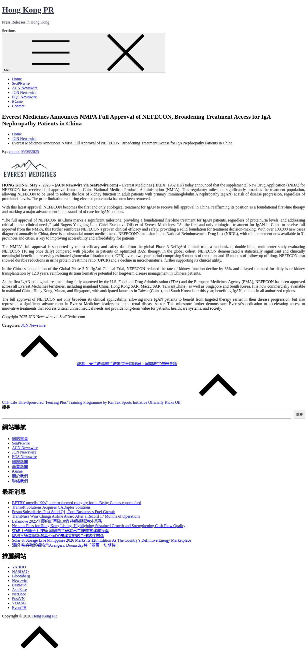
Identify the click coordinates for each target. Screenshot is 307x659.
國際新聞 (20, 462)
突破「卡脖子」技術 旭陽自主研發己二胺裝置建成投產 (60, 531)
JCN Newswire (24, 92)
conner (14, 151)
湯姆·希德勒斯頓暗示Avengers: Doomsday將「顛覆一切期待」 (66, 545)
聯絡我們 (20, 481)
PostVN (18, 598)
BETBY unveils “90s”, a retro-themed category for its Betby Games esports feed (76, 503)
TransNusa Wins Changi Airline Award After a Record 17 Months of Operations (76, 516)
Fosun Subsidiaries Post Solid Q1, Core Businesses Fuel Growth (63, 512)
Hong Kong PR (28, 9)
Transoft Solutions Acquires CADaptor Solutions (51, 507)
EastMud (19, 585)
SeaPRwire (21, 83)
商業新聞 (20, 467)
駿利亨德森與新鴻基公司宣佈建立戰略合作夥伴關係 (58, 536)
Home (17, 79)
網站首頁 (20, 438)
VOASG (19, 603)
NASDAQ (20, 571)
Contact (18, 106)
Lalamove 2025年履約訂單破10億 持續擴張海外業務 (57, 521)
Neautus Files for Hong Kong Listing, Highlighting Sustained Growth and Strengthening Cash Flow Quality (98, 526)
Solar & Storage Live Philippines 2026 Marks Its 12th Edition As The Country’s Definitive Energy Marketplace (101, 540)
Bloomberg (21, 576)
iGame (17, 101)
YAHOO (19, 567)
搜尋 (6, 407)
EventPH (19, 607)
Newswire (20, 580)
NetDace (19, 594)
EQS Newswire (24, 97)
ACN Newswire (25, 88)
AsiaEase (19, 589)
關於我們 (20, 476)
